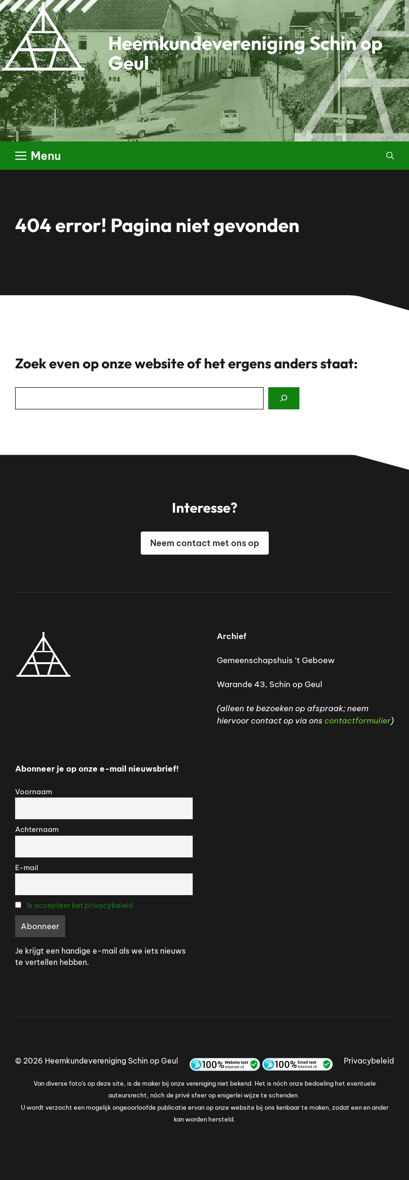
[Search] (283, 398)
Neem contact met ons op (204, 543)
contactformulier (357, 720)
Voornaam (33, 791)
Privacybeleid (369, 1060)
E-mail (26, 867)
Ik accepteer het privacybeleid (80, 905)
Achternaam (37, 829)
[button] (390, 155)
